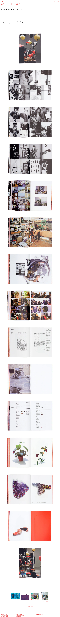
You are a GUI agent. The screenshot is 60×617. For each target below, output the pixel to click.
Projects (2, 1)
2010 (11, 4)
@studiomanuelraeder (19, 616)
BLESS (17, 4)
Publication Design (4, 4)
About (54, 1)
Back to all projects (30, 606)
